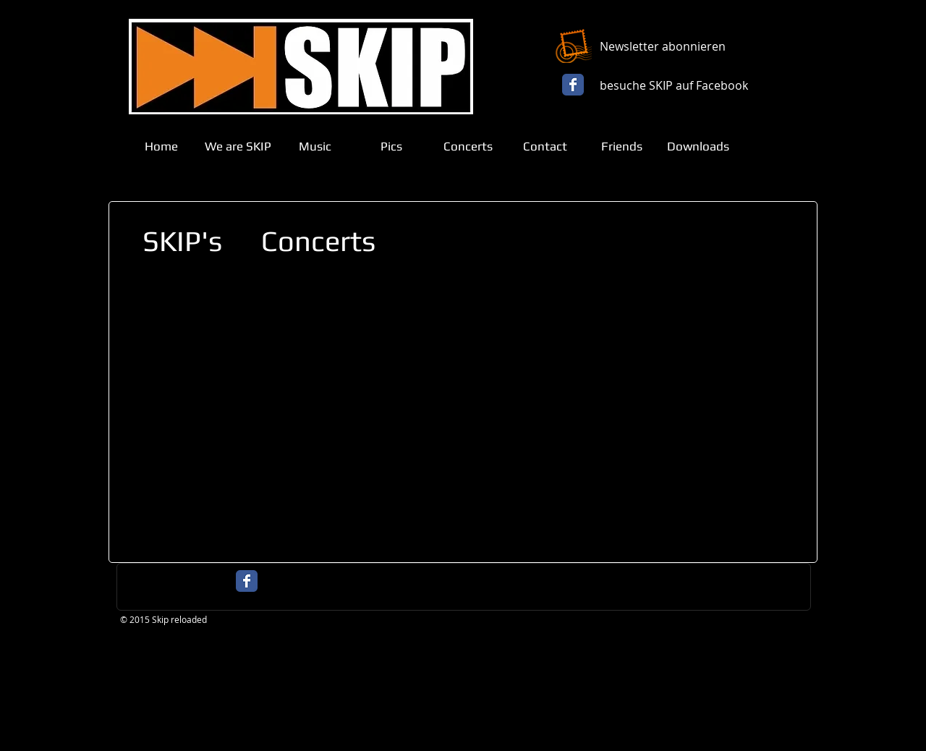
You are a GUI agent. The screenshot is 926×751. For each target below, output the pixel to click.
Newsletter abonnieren (663, 46)
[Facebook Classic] (573, 85)
